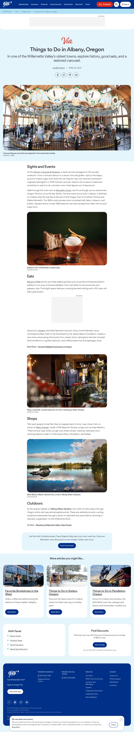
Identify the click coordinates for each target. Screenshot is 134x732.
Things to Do (26, 11)
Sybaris (41, 330)
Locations (113, 685)
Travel (87, 4)
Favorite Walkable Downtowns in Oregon (55, 347)
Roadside (107, 4)
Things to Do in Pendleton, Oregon (109, 592)
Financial (44, 4)
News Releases (91, 697)
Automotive (68, 4)
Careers (88, 687)
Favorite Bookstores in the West (21, 592)
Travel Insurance (16, 645)
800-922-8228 (69, 678)
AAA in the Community (94, 679)
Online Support (115, 679)
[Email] (76, 75)
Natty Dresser (42, 427)
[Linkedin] (15, 702)
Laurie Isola (59, 68)
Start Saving (99, 645)
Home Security (55, 4)
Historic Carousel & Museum (46, 172)
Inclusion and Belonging (90, 683)
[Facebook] (57, 75)
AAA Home (7, 11)
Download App (15, 692)
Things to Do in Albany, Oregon (45, 11)
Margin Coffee (34, 281)
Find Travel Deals (67, 546)
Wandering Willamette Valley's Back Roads (53, 525)
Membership (23, 4)
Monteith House (63, 190)
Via (16, 11)
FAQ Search (114, 682)
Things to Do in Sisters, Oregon (63, 592)
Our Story (89, 676)
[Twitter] (63, 75)
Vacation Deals (16, 640)
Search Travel (15, 636)
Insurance (34, 4)
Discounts (79, 4)
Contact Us (114, 676)
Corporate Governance (94, 691)
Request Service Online (44, 680)
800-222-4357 (45, 676)
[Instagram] (21, 702)
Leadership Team (92, 694)
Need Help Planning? (19, 649)
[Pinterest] (70, 75)
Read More (11, 612)
